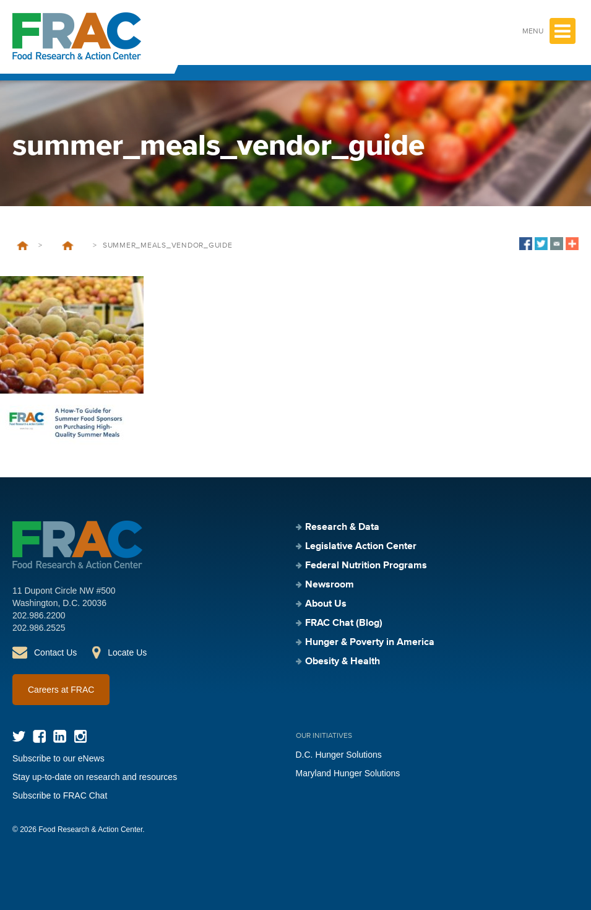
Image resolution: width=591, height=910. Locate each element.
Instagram (80, 736)
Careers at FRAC (61, 690)
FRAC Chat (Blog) (343, 623)
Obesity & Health (342, 662)
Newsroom (329, 585)
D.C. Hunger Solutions (339, 755)
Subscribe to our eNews (58, 758)
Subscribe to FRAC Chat (59, 795)
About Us (326, 604)
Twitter (18, 736)
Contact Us (55, 652)
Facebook (39, 736)
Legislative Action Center (360, 547)
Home (22, 245)
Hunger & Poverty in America (369, 643)
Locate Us (127, 652)
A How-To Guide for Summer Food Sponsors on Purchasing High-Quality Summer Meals (67, 245)
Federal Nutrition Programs (366, 566)
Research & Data (342, 527)
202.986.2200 (39, 615)
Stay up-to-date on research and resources (94, 777)
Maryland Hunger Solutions (348, 773)
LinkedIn (59, 736)
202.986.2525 (39, 628)
